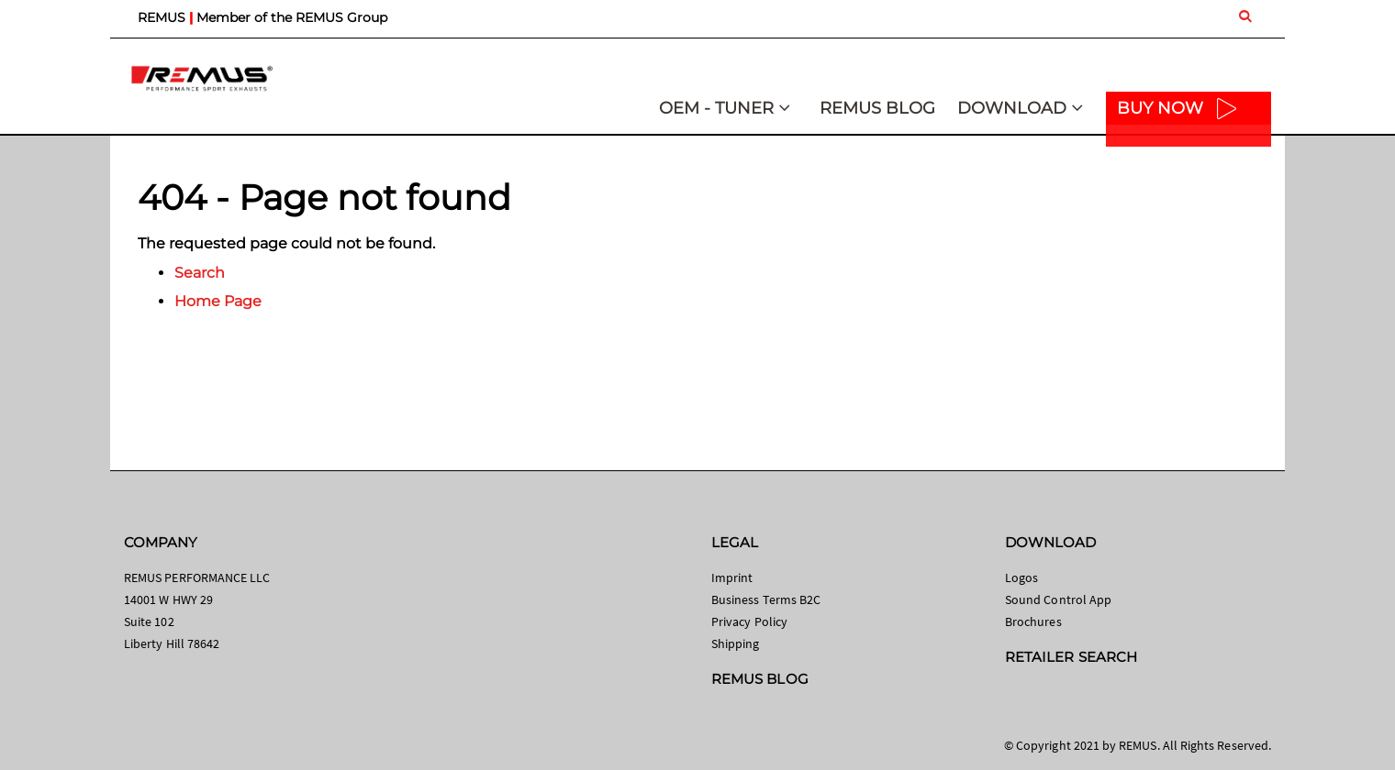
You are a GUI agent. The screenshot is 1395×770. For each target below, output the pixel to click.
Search (199, 272)
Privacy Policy (749, 621)
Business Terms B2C (765, 599)
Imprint (732, 577)
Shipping (735, 643)
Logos (1021, 577)
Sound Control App (1058, 599)
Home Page (218, 301)
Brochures (1033, 621)
